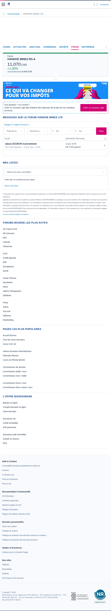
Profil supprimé (75, 147)
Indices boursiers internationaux (17, 351)
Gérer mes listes (11, 186)
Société (63, 47)
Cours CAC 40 (9, 344)
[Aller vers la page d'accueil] (8, 4)
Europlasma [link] (8, 266)
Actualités (19, 47)
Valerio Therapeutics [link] (12, 291)
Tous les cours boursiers (14, 340)
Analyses (34, 47)
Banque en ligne (10, 403)
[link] (21, 466)
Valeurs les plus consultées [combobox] (19, 172)
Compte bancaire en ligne (14, 407)
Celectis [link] (6, 242)
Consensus (49, 47)
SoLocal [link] (6, 311)
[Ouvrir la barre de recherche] (94, 4)
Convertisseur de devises (14, 367)
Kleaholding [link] (8, 320)
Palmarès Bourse (10, 355)
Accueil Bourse (9, 335)
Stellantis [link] (7, 295)
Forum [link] (75, 47)
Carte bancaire (9, 411)
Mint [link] (5, 238)
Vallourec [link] (7, 315)
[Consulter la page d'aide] (97, 4)
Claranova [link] (7, 246)
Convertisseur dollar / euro (15, 371)
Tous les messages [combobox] (15, 131)
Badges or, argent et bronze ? (16, 125)
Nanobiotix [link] (7, 282)
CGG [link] (5, 253)
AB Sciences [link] (8, 233)
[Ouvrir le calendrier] (52, 131)
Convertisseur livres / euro (14, 383)
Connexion (104, 4)
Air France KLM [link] (10, 229)
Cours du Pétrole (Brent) (14, 360)
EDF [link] (5, 262)
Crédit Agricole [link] (9, 258)
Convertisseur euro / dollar (15, 376)
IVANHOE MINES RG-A (21, 59)
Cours (6, 47)
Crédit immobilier (10, 423)
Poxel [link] (5, 302)
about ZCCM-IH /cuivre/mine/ (21, 144)
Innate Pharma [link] (9, 278)
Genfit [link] (5, 271)
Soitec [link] (6, 307)
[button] (3, 4)
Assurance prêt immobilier (14, 434)
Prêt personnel (9, 427)
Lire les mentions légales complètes (16, 214)
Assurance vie (9, 418)
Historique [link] (88, 47)
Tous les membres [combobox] (38, 131)
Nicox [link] (5, 287)
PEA (5, 443)
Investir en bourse (11, 439)
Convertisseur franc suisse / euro (18, 387)
